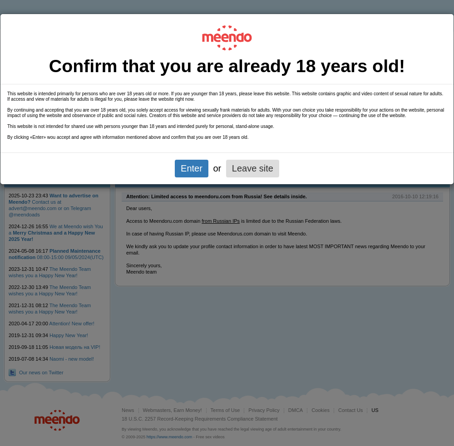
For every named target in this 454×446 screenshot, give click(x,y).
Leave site (252, 168)
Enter (191, 168)
